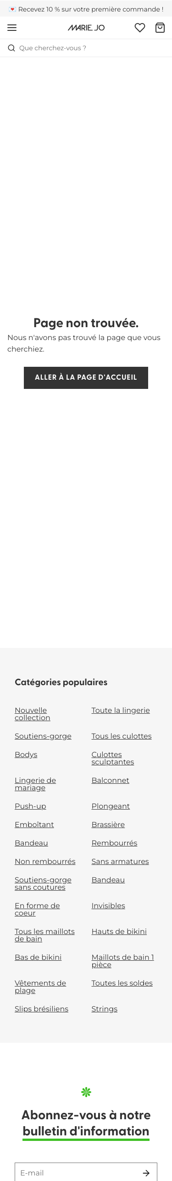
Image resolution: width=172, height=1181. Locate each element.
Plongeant (111, 806)
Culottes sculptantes (113, 759)
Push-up (30, 806)
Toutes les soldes (122, 983)
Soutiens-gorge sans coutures (43, 884)
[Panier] (160, 28)
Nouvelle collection (32, 714)
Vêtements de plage (40, 987)
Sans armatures (120, 862)
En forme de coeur (37, 910)
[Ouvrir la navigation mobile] (12, 28)
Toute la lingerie (121, 710)
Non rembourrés (45, 862)
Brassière (108, 825)
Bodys (26, 755)
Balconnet (111, 780)
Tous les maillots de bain (45, 936)
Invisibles (108, 906)
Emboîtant (34, 825)
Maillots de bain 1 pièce (123, 961)
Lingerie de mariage (35, 784)
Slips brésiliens (41, 1009)
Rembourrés (115, 843)
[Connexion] (140, 28)
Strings (105, 1009)
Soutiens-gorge (43, 736)
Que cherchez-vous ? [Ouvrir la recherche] (46, 48)
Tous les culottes (122, 736)
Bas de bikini (38, 957)
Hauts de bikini (119, 932)
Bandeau (31, 843)
